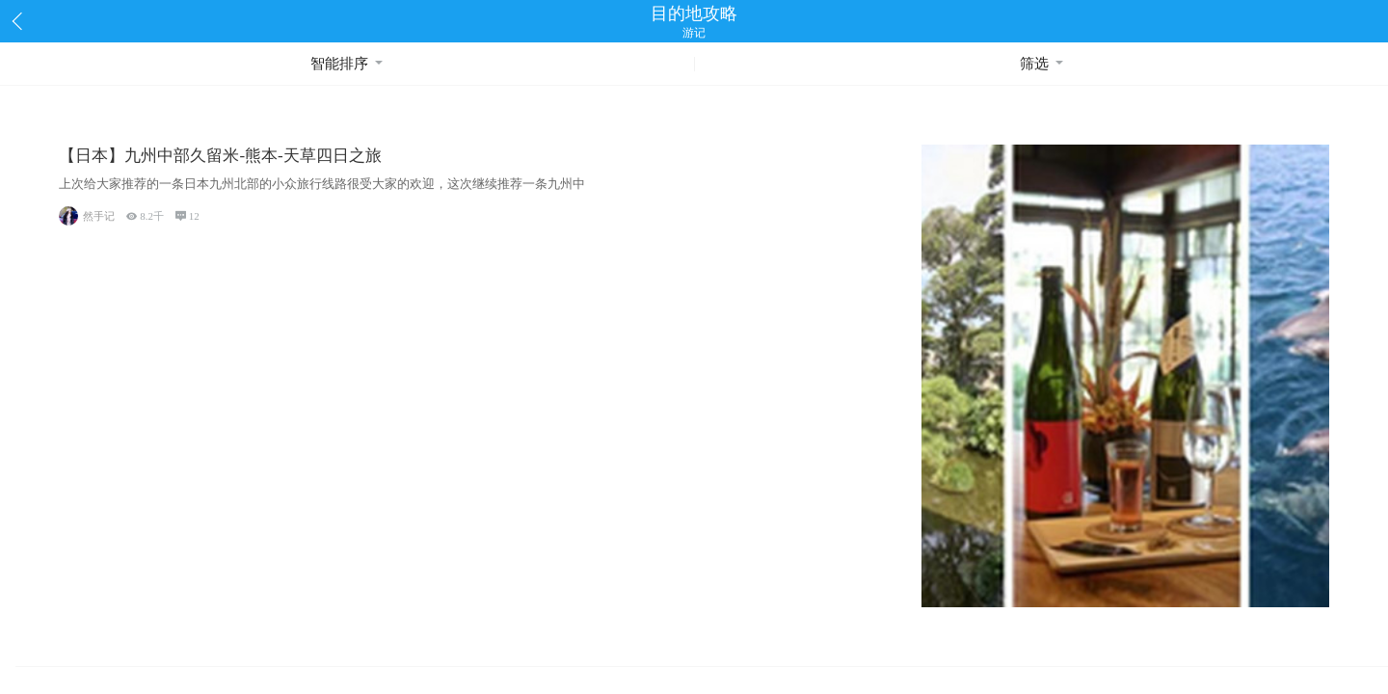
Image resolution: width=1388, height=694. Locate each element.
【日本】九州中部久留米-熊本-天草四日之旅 (220, 156)
